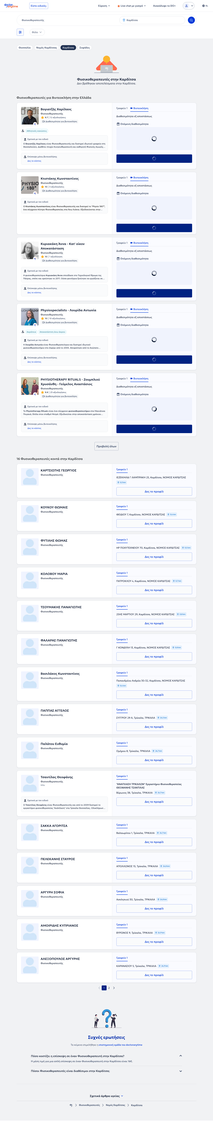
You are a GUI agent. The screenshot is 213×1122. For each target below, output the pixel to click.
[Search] (191, 20)
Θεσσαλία (25, 47)
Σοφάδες (85, 47)
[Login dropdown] (188, 5)
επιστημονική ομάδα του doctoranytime (120, 1046)
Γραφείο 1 (122, 108)
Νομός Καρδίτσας (46, 47)
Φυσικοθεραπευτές (88, 1106)
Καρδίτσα (68, 47)
